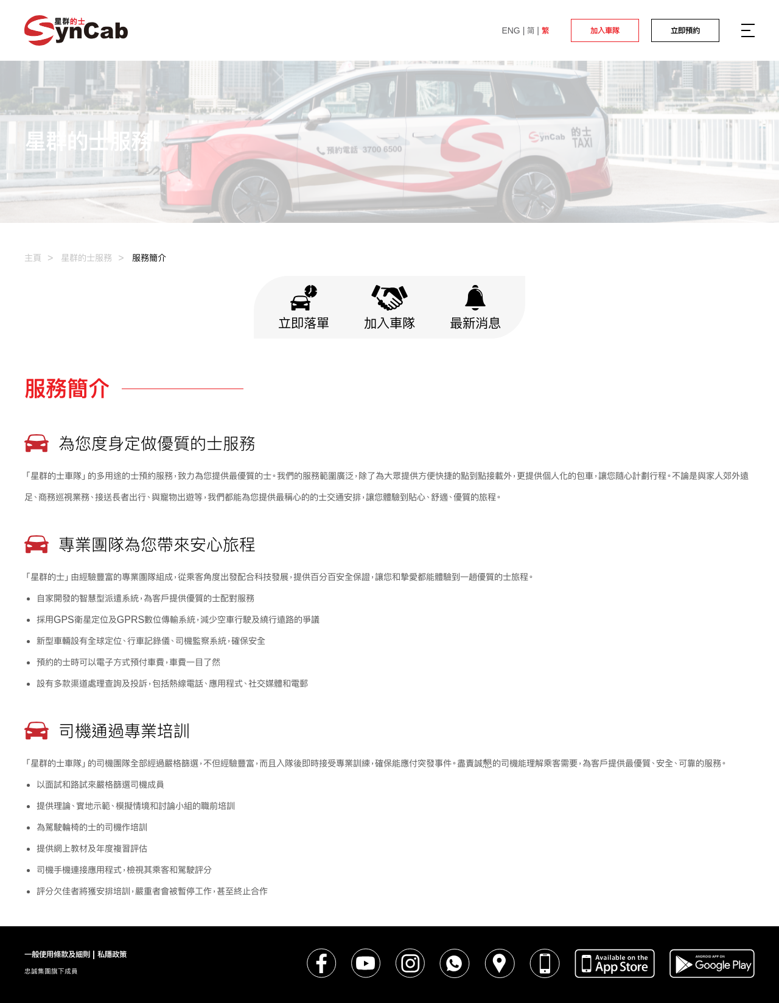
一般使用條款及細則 (57, 954)
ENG (510, 30)
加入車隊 (605, 30)
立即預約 (685, 30)
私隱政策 (112, 954)
